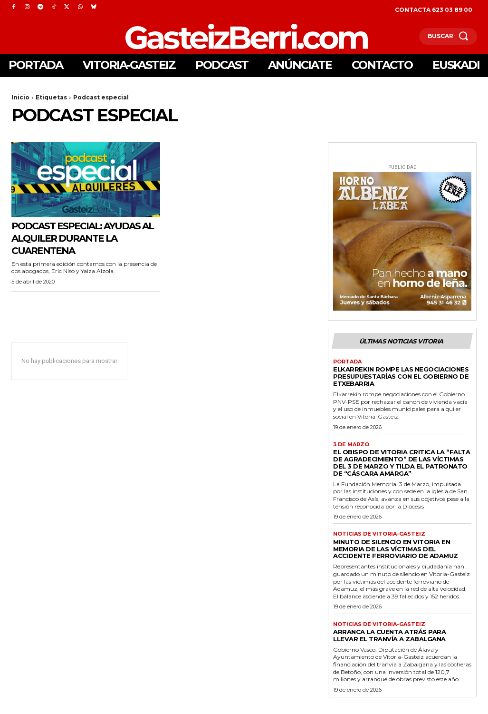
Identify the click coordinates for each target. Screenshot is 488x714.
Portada (347, 362)
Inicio (20, 97)
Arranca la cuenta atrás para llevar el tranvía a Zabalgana (389, 635)
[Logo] (196, 36)
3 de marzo (351, 444)
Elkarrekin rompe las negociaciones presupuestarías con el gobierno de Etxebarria (401, 376)
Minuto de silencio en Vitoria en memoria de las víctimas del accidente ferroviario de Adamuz (395, 549)
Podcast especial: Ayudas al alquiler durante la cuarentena (85, 237)
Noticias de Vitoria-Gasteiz (379, 534)
